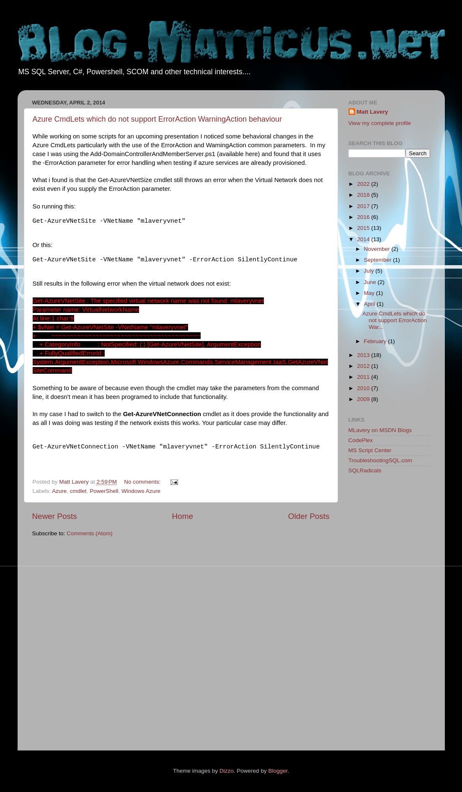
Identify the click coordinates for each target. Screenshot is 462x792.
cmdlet (78, 491)
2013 (364, 355)
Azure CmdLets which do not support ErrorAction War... (394, 320)
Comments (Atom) (90, 533)
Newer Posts (54, 516)
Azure (59, 491)
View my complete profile (379, 123)
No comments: (143, 482)
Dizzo (226, 771)
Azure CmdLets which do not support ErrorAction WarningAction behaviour (157, 119)
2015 (364, 228)
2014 (364, 239)
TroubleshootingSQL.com (380, 460)
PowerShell (104, 491)
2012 (364, 366)
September (378, 260)
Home (182, 516)
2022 (364, 184)
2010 (364, 388)
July (370, 271)
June (371, 282)
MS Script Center (370, 450)
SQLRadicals (365, 470)
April (370, 304)
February (376, 341)
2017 (364, 206)
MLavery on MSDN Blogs (380, 430)
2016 (364, 217)
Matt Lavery (372, 112)
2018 (364, 195)
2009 (364, 399)
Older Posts (309, 516)
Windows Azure (140, 491)
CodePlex (360, 440)
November (378, 249)
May (370, 293)
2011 (364, 377)
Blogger (277, 771)
